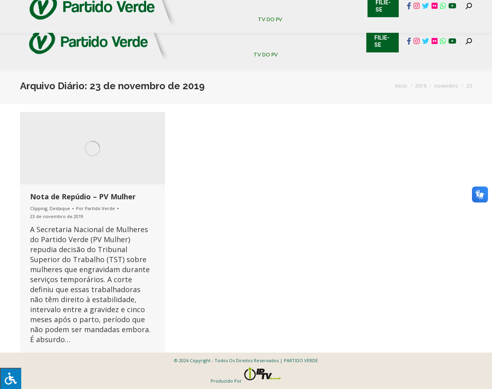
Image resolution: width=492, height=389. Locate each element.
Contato (14, 8)
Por (95, 208)
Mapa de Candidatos (216, 8)
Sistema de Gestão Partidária (127, 8)
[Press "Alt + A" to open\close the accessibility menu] (10, 378)
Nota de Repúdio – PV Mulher (83, 196)
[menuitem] (197, 27)
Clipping (38, 208)
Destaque (60, 208)
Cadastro (54, 8)
